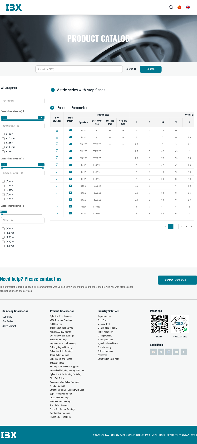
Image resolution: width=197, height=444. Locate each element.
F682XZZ (97, 186)
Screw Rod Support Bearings (62, 409)
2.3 (189, 172)
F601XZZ (97, 158)
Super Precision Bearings (61, 393)
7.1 (162, 186)
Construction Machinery (108, 359)
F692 (83, 172)
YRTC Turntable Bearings (61, 320)
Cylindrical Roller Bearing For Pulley (65, 374)
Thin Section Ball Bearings (61, 328)
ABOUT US (49, 7)
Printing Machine (105, 339)
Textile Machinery (105, 332)
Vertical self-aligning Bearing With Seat (67, 370)
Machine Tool (104, 324)
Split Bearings (56, 324)
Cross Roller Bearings (59, 397)
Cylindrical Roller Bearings (61, 351)
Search (151, 68)
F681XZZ (97, 144)
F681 (83, 130)
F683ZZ (96, 206)
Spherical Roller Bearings (61, 359)
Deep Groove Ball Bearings (62, 335)
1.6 (189, 137)
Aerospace (102, 355)
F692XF (83, 193)
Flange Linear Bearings (60, 417)
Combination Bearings (60, 413)
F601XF (83, 158)
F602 (83, 179)
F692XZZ (97, 193)
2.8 (189, 179)
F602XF (83, 199)
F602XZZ (97, 199)
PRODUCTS (67, 7)
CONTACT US (131, 7)
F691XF (83, 151)
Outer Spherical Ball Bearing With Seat (67, 390)
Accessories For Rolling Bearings (64, 382)
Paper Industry (104, 316)
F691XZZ (97, 151)
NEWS (115, 7)
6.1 (162, 165)
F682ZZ (96, 165)
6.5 (162, 151)
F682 (83, 165)
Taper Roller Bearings (59, 355)
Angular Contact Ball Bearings (63, 343)
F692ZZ (96, 172)
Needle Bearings (57, 386)
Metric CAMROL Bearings (61, 332)
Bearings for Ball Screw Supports (64, 366)
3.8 (162, 130)
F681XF (83, 144)
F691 (83, 137)
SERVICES (103, 7)
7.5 (162, 158)
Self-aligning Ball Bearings (61, 347)
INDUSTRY (85, 7)
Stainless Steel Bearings (60, 401)
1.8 (189, 186)
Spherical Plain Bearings (61, 316)
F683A (83, 206)
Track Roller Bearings (59, 405)
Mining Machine (105, 335)
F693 (83, 213)
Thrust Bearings (57, 362)
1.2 (189, 144)
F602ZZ (96, 179)
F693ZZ (96, 213)
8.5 (162, 179)
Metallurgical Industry (107, 328)
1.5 (136, 144)
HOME (37, 7)
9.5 (162, 199)
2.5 (189, 158)
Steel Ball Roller (57, 378)
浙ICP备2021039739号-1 (185, 434)
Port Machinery (104, 347)
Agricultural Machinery (108, 343)
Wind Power (103, 320)
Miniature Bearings (58, 339)
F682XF (83, 186)
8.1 (162, 206)
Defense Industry (105, 351)
